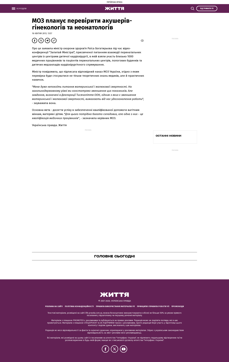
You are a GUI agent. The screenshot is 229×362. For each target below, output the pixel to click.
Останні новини (168, 135)
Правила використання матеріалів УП (115, 306)
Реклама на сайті (54, 306)
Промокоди (177, 306)
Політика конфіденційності (79, 306)
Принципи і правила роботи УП (153, 306)
